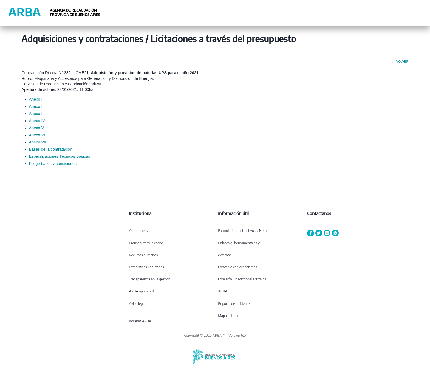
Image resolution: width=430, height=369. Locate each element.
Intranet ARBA (140, 321)
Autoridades (138, 230)
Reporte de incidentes (234, 303)
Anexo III (37, 113)
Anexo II (36, 106)
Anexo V (36, 128)
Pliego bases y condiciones (53, 163)
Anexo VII (37, 142)
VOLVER (399, 61)
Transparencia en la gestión (149, 279)
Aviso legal (137, 303)
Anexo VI (37, 135)
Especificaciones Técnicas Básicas (59, 156)
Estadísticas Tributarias (146, 267)
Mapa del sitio (228, 315)
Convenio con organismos (237, 267)
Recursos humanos (143, 255)
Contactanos (319, 213)
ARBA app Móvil (141, 291)
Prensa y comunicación (146, 243)
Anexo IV (37, 121)
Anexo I (36, 99)
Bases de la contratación (50, 149)
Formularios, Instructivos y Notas (243, 230)
